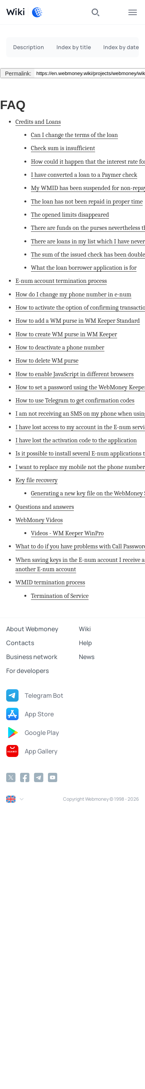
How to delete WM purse (46, 360)
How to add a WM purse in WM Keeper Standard (77, 320)
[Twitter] (10, 777)
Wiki (85, 629)
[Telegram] (38, 777)
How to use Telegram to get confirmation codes (75, 400)
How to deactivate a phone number (59, 347)
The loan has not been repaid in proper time (87, 201)
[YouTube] (52, 777)
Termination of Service (60, 595)
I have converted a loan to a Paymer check (84, 174)
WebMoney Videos (39, 520)
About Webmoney (32, 629)
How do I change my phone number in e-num (73, 294)
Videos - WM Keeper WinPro (67, 533)
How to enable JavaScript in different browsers (74, 374)
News (86, 656)
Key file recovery (36, 480)
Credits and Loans (38, 121)
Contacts (20, 643)
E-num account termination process (61, 280)
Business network (31, 656)
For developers (27, 670)
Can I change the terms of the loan (74, 135)
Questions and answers (44, 506)
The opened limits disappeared (70, 214)
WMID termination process (50, 582)
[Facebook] (24, 777)
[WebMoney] (37, 12)
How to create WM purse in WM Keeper (66, 334)
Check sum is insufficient (63, 148)
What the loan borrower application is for (83, 267)
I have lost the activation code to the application (76, 440)
